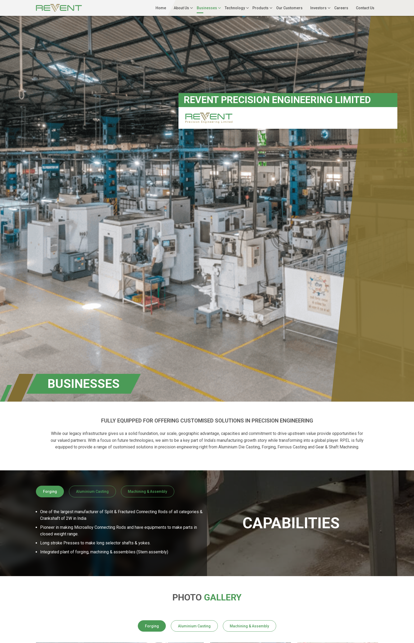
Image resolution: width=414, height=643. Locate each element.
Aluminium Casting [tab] (92, 491)
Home (161, 8)
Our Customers (289, 8)
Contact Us (365, 8)
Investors (318, 8)
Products (260, 8)
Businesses (207, 8)
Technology (235, 8)
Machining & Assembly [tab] (147, 491)
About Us (181, 8)
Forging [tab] (50, 491)
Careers (341, 8)
